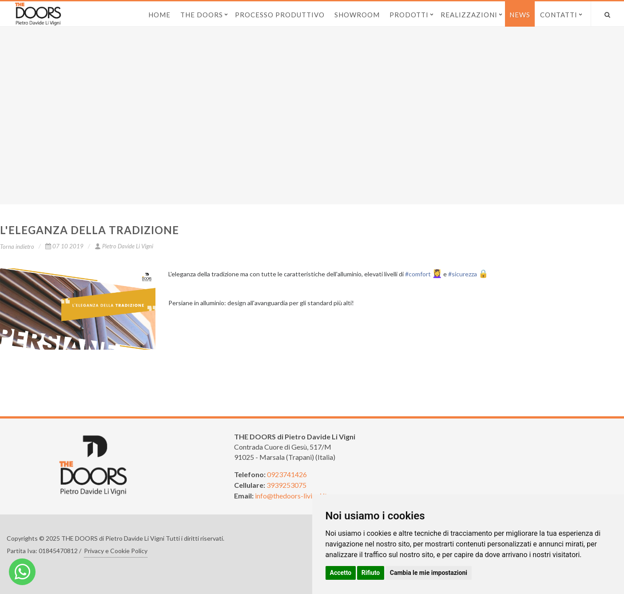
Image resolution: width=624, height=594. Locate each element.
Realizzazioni (469, 15)
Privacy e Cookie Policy (115, 550)
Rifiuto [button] (371, 572)
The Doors (201, 15)
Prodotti (409, 15)
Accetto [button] (341, 572)
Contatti (558, 15)
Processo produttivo (280, 15)
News (519, 15)
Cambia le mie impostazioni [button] (428, 572)
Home (159, 15)
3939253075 (286, 485)
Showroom (357, 15)
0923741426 (287, 474)
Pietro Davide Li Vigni (124, 246)
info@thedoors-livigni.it (291, 495)
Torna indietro (17, 246)
